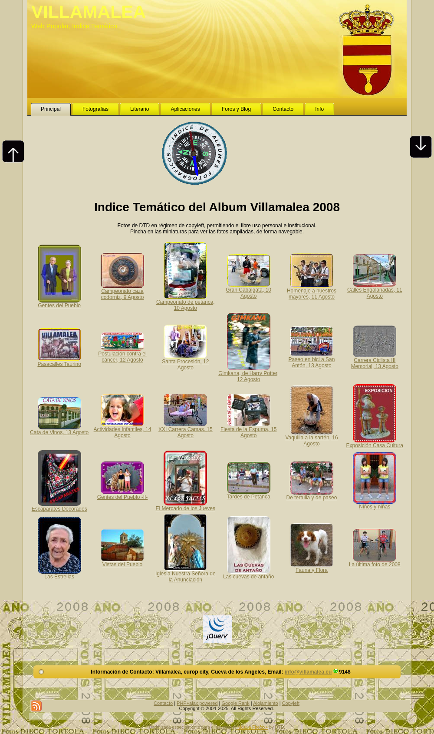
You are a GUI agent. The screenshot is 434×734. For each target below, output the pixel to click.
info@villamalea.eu (308, 672)
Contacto (163, 703)
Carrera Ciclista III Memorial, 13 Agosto (374, 360)
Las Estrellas (59, 574)
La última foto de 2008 (375, 561)
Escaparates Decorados (59, 506)
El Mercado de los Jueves (185, 505)
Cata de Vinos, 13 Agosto (59, 429)
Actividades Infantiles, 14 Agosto (122, 429)
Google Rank (236, 703)
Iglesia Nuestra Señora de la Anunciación (185, 574)
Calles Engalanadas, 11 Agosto (374, 290)
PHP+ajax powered (197, 703)
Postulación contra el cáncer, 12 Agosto (122, 354)
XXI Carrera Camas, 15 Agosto (185, 429)
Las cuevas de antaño (248, 574)
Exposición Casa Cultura (374, 442)
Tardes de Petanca (248, 494)
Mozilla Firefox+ (252, 727)
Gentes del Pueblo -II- (122, 494)
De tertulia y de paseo (311, 494)
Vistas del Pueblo (122, 561)
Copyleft (290, 703)
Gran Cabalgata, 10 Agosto (248, 290)
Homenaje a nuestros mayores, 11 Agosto (311, 291)
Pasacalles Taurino (59, 361)
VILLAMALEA (88, 12)
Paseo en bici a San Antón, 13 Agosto (312, 359)
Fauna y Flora (311, 567)
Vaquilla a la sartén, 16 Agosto (311, 437)
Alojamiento (265, 703)
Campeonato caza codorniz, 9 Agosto (122, 291)
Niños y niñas (374, 504)
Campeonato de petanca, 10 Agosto (185, 302)
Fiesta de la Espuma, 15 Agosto (248, 429)
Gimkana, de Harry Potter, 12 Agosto (248, 373)
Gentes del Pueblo (59, 302)
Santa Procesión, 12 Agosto (185, 361)
